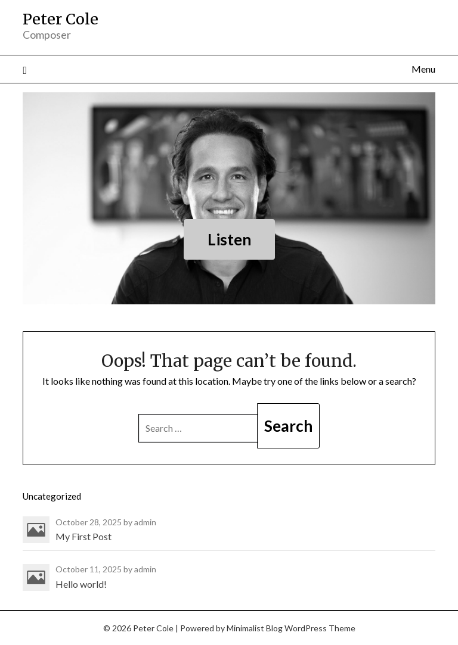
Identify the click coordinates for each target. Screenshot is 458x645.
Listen (229, 239)
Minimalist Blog (255, 628)
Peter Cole (60, 19)
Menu (423, 68)
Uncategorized (52, 496)
